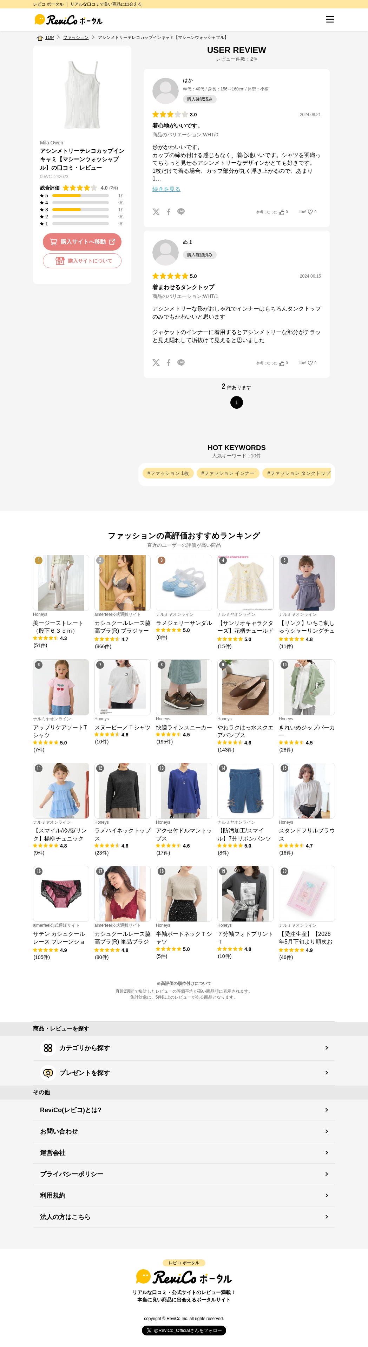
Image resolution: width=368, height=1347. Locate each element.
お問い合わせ (59, 1131)
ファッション (75, 37)
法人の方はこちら (65, 1216)
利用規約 (52, 1195)
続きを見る (166, 189)
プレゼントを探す (75, 1073)
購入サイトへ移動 (84, 241)
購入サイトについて (82, 260)
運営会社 (52, 1152)
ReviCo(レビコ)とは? (70, 1110)
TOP (49, 37)
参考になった (272, 212)
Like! (307, 212)
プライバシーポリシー (71, 1174)
